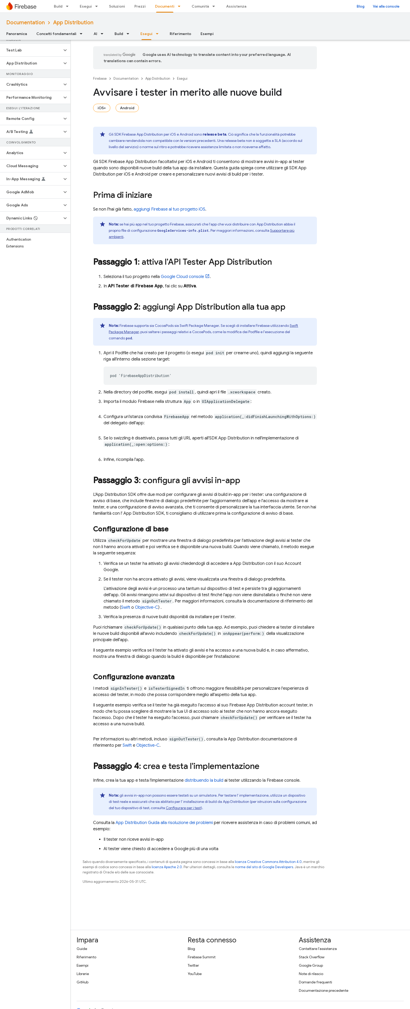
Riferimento (180, 33)
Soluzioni (117, 6)
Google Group (311, 965)
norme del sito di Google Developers (264, 867)
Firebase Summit (201, 957)
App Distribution (73, 22)
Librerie (83, 973)
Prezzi (140, 6)
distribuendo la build (204, 780)
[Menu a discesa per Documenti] (180, 6)
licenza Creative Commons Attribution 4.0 (268, 862)
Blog (361, 6)
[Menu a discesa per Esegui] (98, 6)
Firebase (100, 78)
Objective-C (146, 607)
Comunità (200, 6)
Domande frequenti (315, 982)
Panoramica (16, 33)
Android (127, 108)
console (182, 276)
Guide (82, 948)
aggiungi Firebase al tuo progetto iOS (169, 209)
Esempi (207, 33)
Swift (125, 607)
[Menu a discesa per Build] (68, 6)
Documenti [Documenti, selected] (164, 6)
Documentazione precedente (323, 990)
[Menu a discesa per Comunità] (215, 6)
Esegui (86, 6)
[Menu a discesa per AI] (103, 33)
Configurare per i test (183, 807)
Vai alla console (386, 6)
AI (95, 33)
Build (58, 6)
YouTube (195, 973)
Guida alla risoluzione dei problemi (164, 822)
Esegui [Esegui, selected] (146, 33)
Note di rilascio (311, 973)
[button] (31, 50)
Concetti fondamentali (56, 33)
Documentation (25, 22)
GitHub (82, 982)
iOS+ (102, 108)
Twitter (193, 965)
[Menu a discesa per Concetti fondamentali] (82, 33)
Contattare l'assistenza (318, 948)
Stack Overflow (311, 957)
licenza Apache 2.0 (167, 867)
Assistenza (236, 6)
